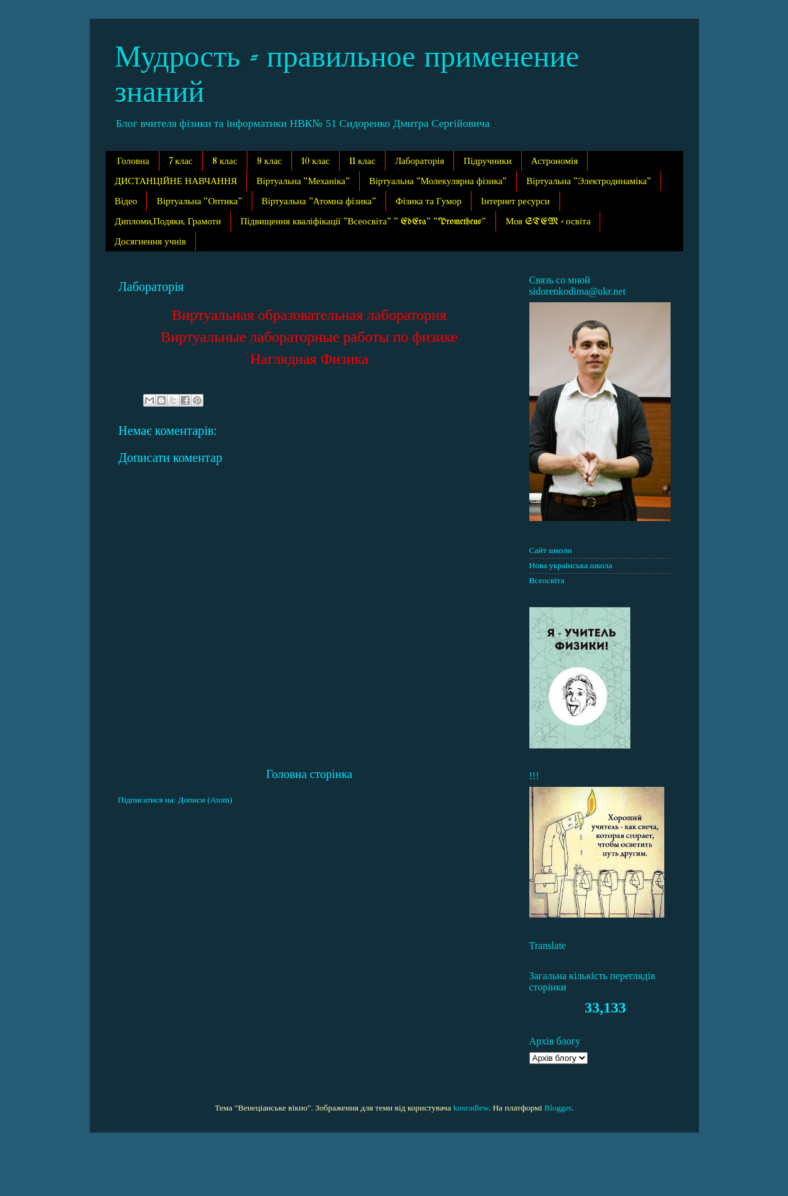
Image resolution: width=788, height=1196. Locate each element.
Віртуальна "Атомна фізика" (319, 202)
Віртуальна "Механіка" (302, 182)
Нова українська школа (571, 565)
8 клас (224, 161)
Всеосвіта (546, 580)
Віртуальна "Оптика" (199, 202)
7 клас (181, 161)
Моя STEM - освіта (547, 222)
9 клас (269, 161)
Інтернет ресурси (515, 202)
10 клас (315, 161)
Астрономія (554, 161)
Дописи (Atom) (205, 799)
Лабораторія (419, 161)
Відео (126, 202)
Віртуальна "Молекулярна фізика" (438, 182)
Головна (133, 161)
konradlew (470, 1107)
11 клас (362, 161)
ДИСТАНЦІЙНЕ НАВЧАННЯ (176, 182)
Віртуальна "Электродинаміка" (588, 182)
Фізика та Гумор (428, 202)
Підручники (487, 161)
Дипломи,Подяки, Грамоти (168, 222)
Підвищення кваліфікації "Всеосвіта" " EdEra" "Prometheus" (363, 222)
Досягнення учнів (150, 242)
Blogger (557, 1107)
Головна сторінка (309, 774)
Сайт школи (550, 550)
